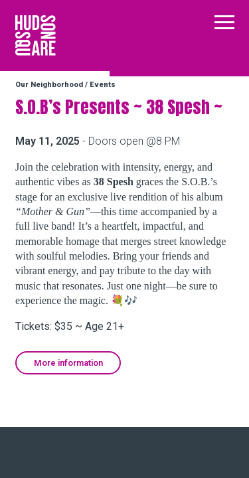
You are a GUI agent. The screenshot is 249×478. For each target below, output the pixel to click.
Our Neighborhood (49, 84)
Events (103, 84)
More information (68, 363)
